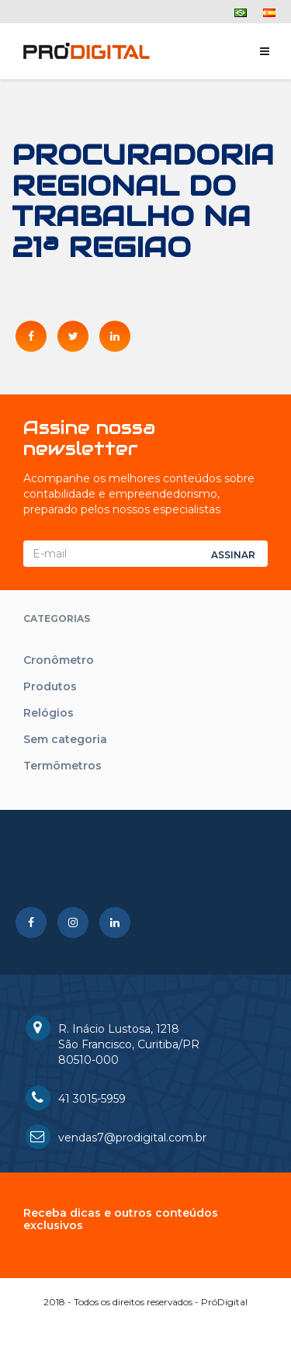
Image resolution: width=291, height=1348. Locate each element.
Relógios (48, 713)
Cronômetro (58, 660)
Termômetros (62, 766)
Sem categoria (65, 739)
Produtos (50, 686)
